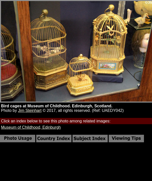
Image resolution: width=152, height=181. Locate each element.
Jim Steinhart (30, 110)
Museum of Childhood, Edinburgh (31, 127)
